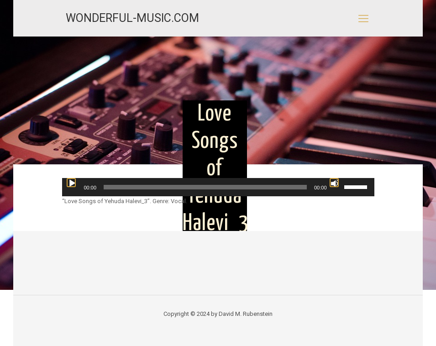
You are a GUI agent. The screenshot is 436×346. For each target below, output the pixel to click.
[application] (218, 187)
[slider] (205, 187)
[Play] (71, 182)
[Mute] (334, 182)
